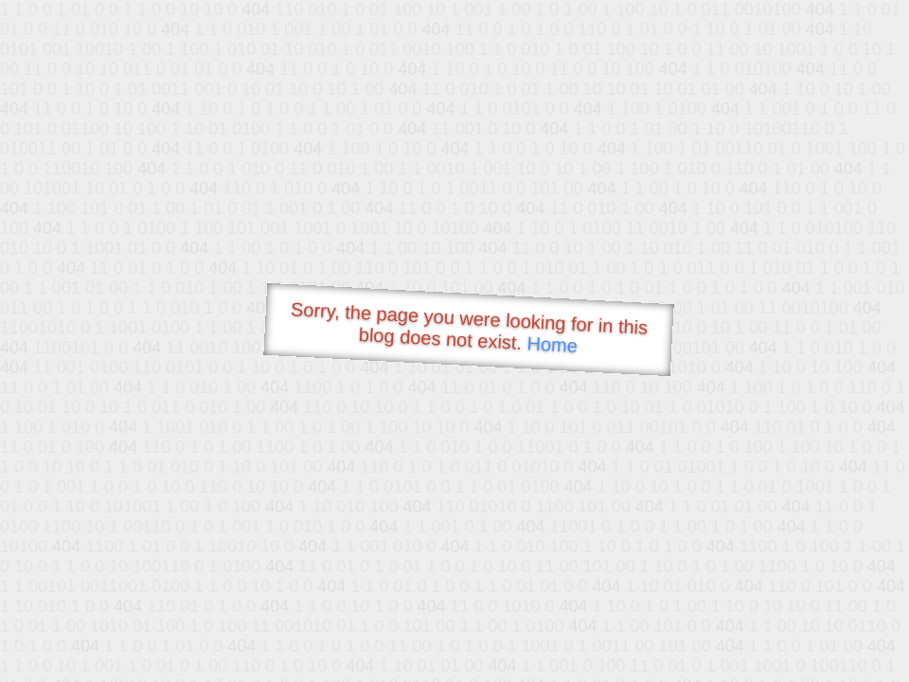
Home (552, 344)
